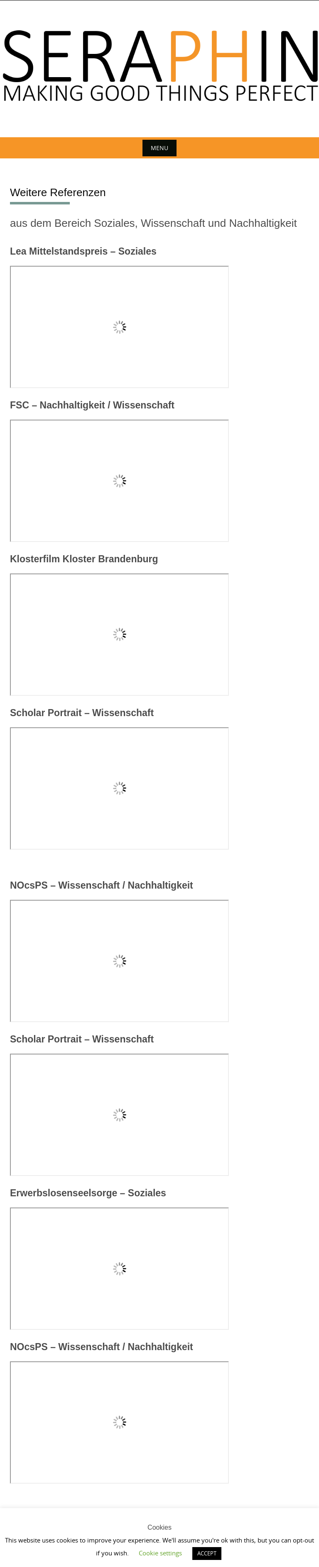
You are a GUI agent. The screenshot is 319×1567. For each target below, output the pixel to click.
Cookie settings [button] (160, 1553)
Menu (159, 148)
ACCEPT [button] (206, 1553)
